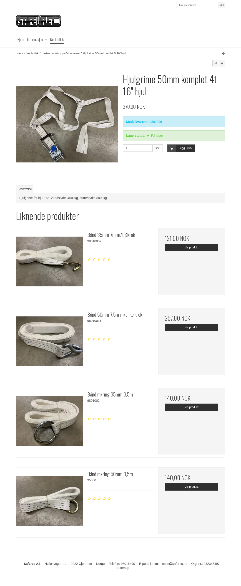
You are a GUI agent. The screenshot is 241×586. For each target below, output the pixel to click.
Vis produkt (191, 247)
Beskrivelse (25, 189)
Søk (221, 4)
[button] (215, 63)
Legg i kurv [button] (180, 148)
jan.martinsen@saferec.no (168, 564)
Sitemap (123, 568)
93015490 (128, 564)
